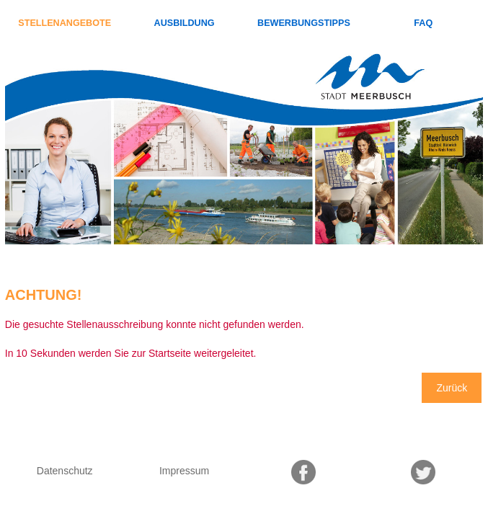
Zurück (451, 388)
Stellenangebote (64, 23)
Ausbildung (184, 23)
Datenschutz (65, 470)
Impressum (184, 470)
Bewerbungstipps (303, 23)
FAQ (423, 23)
